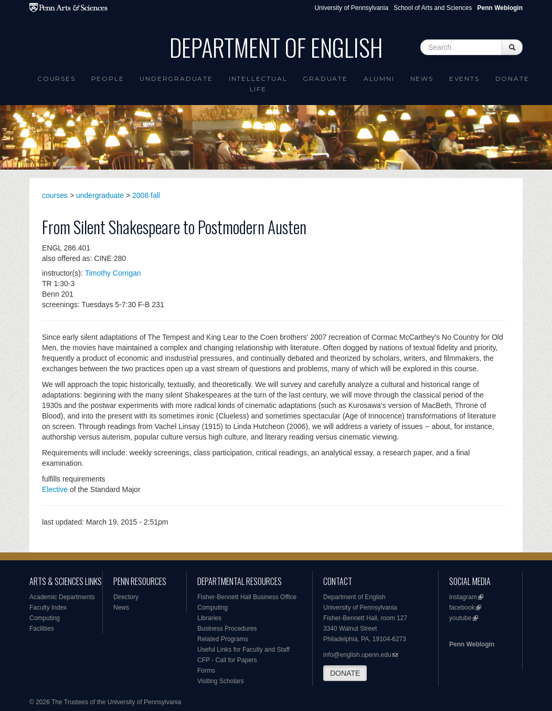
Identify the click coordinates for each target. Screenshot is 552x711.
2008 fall (146, 195)
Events (464, 78)
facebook (462, 607)
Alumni (379, 78)
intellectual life (258, 84)
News (421, 78)
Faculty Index (48, 607)
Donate (512, 78)
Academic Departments (62, 597)
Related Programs (222, 639)
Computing (44, 618)
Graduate (325, 78)
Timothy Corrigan (113, 273)
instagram (463, 597)
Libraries (209, 618)
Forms (206, 670)
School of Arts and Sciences (433, 8)
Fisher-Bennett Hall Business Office (246, 597)
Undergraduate (176, 78)
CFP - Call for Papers (227, 660)
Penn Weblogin (471, 644)
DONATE (345, 673)
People (107, 78)
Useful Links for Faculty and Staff (243, 649)
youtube (460, 618)
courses (55, 195)
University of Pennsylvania (351, 8)
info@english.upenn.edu (357, 654)
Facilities (41, 628)
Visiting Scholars (220, 681)
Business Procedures (227, 628)
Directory (126, 597)
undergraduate (100, 195)
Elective (55, 489)
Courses (56, 78)
